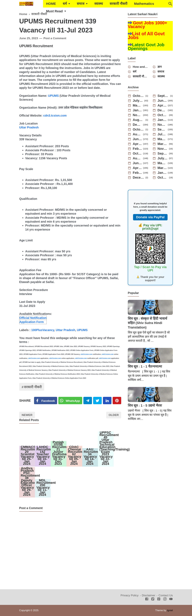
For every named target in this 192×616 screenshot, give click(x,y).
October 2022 (137, 153)
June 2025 (162, 100)
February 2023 (137, 148)
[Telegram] (87, 400)
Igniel (170, 610)
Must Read (54, 11)
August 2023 (137, 134)
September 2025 (163, 95)
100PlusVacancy (42, 330)
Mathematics (144, 4)
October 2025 (138, 95)
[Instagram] (165, 599)
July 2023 (162, 134)
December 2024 (162, 110)
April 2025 (162, 105)
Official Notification (32, 317)
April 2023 (137, 144)
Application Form (31, 322)
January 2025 (137, 110)
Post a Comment (55, 38)
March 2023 (163, 144)
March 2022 (162, 168)
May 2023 (162, 139)
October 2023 (138, 129)
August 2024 (138, 120)
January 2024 (162, 120)
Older (114, 415)
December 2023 (137, 124)
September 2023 (162, 129)
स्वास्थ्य (98, 4)
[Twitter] (70, 400)
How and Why (140, 66)
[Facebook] (45, 400)
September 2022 (163, 153)
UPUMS (53, 95)
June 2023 (137, 139)
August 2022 (137, 158)
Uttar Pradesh (29, 127)
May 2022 (162, 163)
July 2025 (138, 100)
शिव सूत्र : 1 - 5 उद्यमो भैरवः (145, 405)
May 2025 (137, 105)
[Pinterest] (117, 400)
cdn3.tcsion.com (55, 115)
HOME (51, 4)
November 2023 (162, 124)
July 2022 (163, 158)
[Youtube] (171, 599)
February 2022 (137, 172)
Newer (27, 415)
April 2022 (137, 168)
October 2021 (163, 177)
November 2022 (163, 148)
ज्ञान (160, 66)
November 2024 (137, 115)
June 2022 (137, 163)
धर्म (65, 4)
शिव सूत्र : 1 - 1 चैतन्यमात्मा (145, 366)
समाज (80, 4)
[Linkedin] (107, 400)
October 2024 (163, 115)
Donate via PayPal (150, 217)
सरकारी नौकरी (118, 4)
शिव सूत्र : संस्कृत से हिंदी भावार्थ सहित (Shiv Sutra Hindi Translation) (147, 323)
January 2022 (162, 172)
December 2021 (138, 177)
